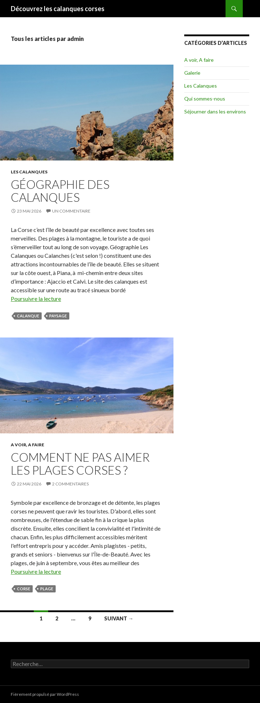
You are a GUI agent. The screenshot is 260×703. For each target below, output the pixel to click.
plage (46, 588)
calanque (28, 315)
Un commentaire (71, 211)
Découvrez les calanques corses (58, 9)
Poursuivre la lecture (36, 298)
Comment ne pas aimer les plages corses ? (80, 463)
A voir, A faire (27, 444)
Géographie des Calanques (60, 190)
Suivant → (118, 618)
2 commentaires (70, 483)
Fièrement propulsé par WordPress (45, 694)
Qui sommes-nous (204, 99)
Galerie (192, 73)
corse (23, 588)
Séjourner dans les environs (215, 111)
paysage (58, 315)
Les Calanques (29, 171)
